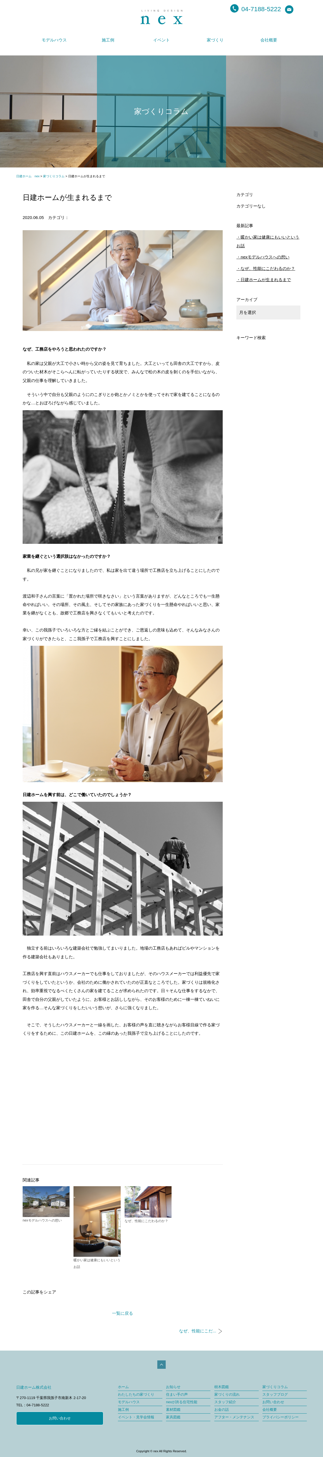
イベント (161, 40)
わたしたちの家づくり (136, 1394)
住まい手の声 (177, 1394)
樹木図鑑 (221, 1387)
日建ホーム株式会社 (33, 1387)
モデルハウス (54, 40)
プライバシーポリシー (280, 1417)
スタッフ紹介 (225, 1402)
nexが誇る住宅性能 (181, 1402)
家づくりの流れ (227, 1394)
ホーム (123, 1387)
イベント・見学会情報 (136, 1417)
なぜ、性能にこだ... (197, 1331)
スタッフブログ (275, 1394)
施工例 (108, 40)
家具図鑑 (173, 1417)
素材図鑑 (173, 1409)
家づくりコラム (275, 1387)
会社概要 (268, 40)
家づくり (215, 40)
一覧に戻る (122, 1313)
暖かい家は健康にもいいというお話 (267, 241)
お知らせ (173, 1387)
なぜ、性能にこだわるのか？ (268, 268)
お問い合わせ (60, 1418)
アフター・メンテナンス (234, 1417)
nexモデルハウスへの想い (265, 257)
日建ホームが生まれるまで (266, 279)
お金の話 (221, 1409)
